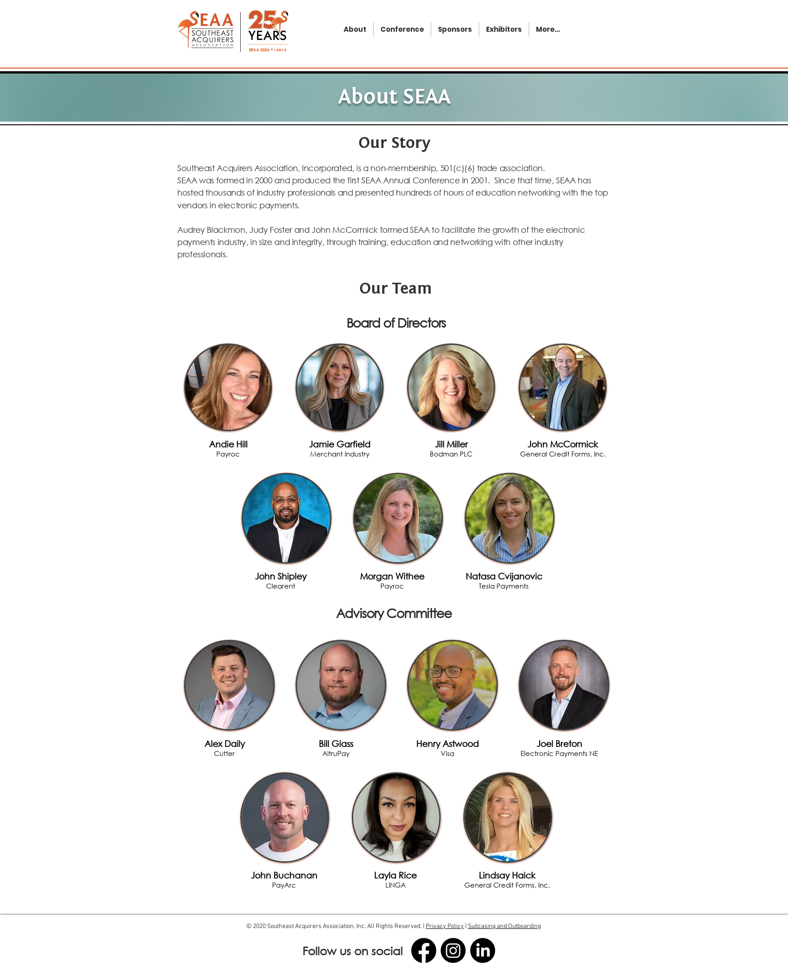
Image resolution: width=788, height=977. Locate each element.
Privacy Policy (445, 926)
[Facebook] (423, 950)
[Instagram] (453, 950)
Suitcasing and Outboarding (504, 926)
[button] (228, 448)
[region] (228, 387)
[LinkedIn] (482, 950)
